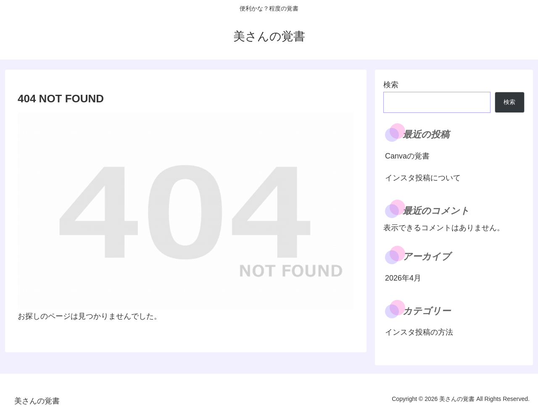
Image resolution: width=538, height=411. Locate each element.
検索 (390, 85)
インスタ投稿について (423, 178)
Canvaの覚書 (407, 156)
